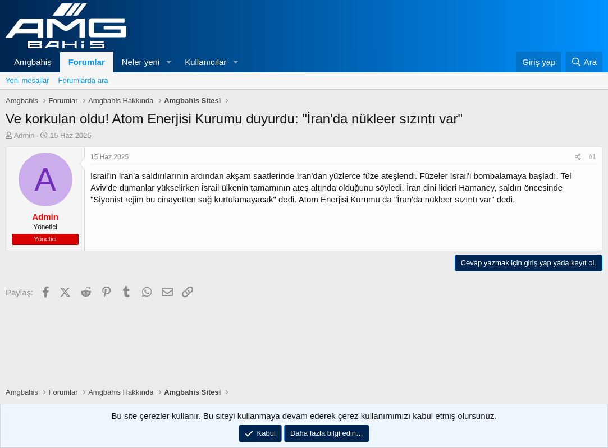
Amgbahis (33, 62)
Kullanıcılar (205, 62)
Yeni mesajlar (27, 80)
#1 (592, 157)
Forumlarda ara (83, 80)
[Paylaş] (578, 157)
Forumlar (86, 62)
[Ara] (583, 62)
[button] (168, 62)
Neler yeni (141, 62)
